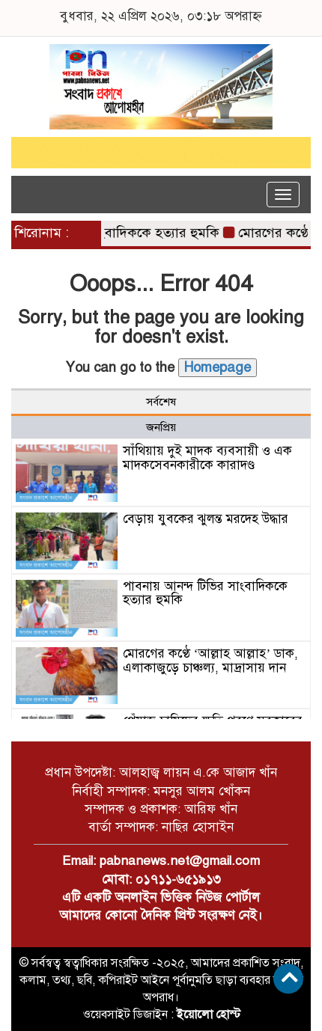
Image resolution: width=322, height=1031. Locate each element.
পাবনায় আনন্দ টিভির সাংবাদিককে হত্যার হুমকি (205, 593)
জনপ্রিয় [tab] (161, 427)
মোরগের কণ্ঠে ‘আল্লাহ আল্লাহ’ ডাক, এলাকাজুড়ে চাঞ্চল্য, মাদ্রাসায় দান (210, 661)
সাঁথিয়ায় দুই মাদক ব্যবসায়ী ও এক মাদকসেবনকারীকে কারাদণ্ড (207, 458)
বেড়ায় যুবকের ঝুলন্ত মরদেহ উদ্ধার (205, 519)
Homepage (217, 367)
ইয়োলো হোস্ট (208, 1014)
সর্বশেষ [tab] (161, 402)
